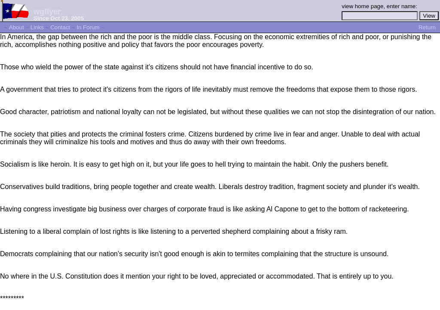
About (16, 27)
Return (427, 27)
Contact (60, 27)
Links (37, 27)
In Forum (87, 27)
